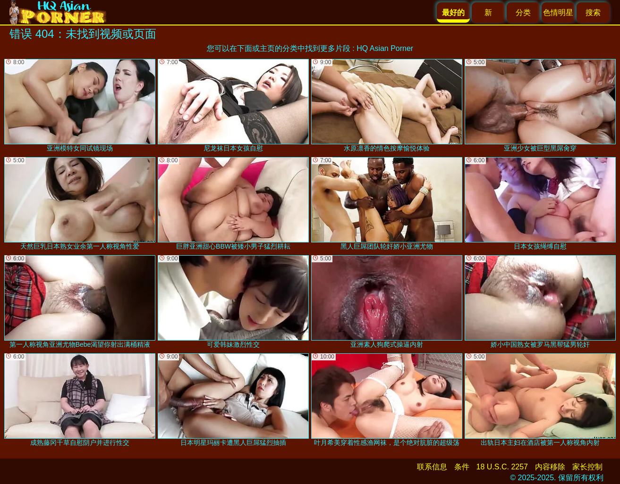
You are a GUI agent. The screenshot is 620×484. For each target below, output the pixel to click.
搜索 (593, 12)
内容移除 (550, 467)
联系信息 (432, 467)
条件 (461, 467)
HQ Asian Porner (385, 48)
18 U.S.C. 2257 (502, 467)
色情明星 (558, 12)
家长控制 (587, 467)
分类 (523, 12)
